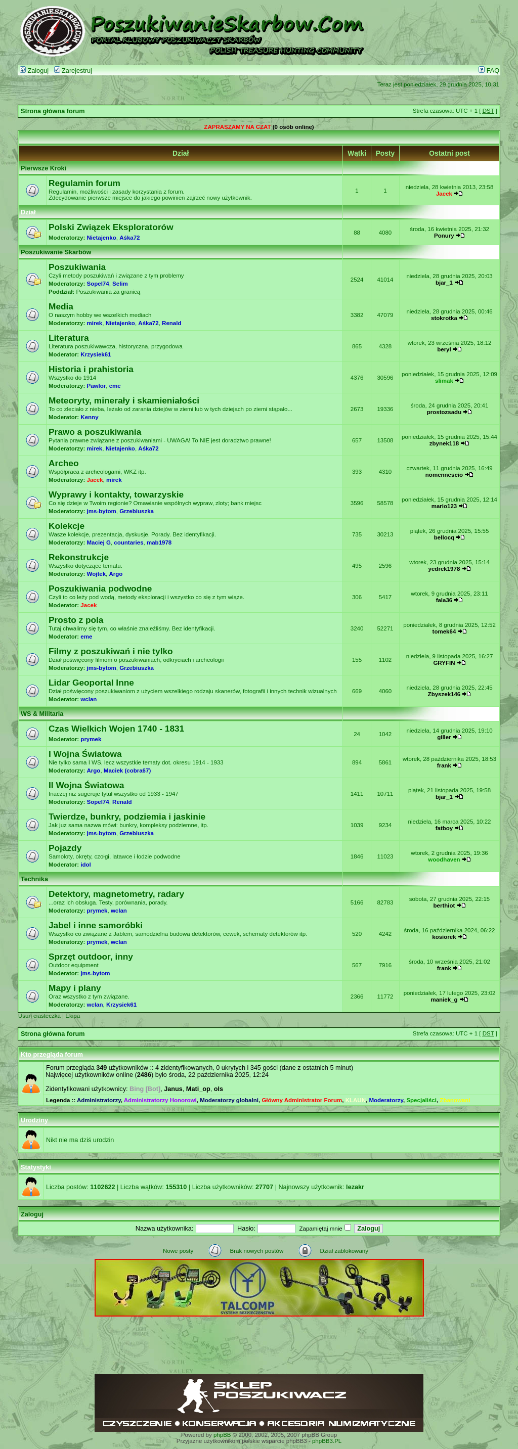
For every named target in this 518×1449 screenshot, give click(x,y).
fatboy (444, 828)
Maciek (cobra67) (127, 770)
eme (115, 386)
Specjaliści (421, 1100)
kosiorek (444, 937)
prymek (90, 739)
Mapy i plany (75, 988)
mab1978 (159, 542)
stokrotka (444, 318)
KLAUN (356, 1100)
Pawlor (96, 386)
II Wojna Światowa (86, 785)
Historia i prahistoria (91, 369)
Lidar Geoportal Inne (91, 682)
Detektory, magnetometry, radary (116, 894)
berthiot (444, 905)
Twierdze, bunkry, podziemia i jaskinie (127, 816)
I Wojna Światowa (85, 754)
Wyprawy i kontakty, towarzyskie (116, 494)
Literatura (69, 338)
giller (444, 737)
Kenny (89, 417)
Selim (120, 284)
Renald (171, 323)
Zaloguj (34, 70)
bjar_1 (444, 283)
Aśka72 (129, 238)
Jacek (444, 194)
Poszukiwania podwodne (100, 588)
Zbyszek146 (444, 694)
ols (218, 1089)
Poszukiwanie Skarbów (56, 252)
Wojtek (96, 574)
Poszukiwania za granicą (108, 292)
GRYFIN (444, 663)
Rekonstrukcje (79, 557)
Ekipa (72, 1016)
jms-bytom (101, 511)
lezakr (355, 1187)
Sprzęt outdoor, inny (91, 957)
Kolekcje (66, 526)
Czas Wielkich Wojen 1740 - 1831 (116, 728)
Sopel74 (98, 284)
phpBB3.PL (326, 1441)
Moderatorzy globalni (229, 1100)
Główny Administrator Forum (302, 1100)
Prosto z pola (76, 620)
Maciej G (99, 542)
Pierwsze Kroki (43, 168)
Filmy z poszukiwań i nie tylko (111, 651)
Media (61, 306)
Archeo (64, 463)
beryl (444, 349)
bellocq (444, 537)
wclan (88, 699)
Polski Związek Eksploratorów (111, 227)
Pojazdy (65, 848)
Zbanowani (455, 1100)
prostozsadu (444, 412)
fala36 (444, 600)
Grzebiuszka (136, 511)
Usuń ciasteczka (39, 1016)
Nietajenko (101, 238)
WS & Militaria (42, 713)
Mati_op (198, 1089)
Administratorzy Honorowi (160, 1100)
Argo (115, 574)
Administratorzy (99, 1100)
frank (444, 765)
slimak (444, 381)
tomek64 (444, 631)
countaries (128, 542)
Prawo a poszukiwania (95, 432)
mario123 (444, 506)
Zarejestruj (73, 70)
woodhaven (444, 859)
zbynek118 (444, 443)
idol (85, 865)
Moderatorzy (386, 1100)
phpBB (222, 1435)
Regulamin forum (84, 183)
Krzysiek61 (95, 354)
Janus (173, 1089)
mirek (95, 323)
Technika (34, 879)
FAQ (489, 70)
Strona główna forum (53, 111)
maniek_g (443, 1000)
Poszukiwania (77, 267)
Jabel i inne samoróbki (96, 925)
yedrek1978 (444, 569)
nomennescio (444, 475)
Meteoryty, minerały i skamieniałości (124, 400)
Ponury (444, 236)
